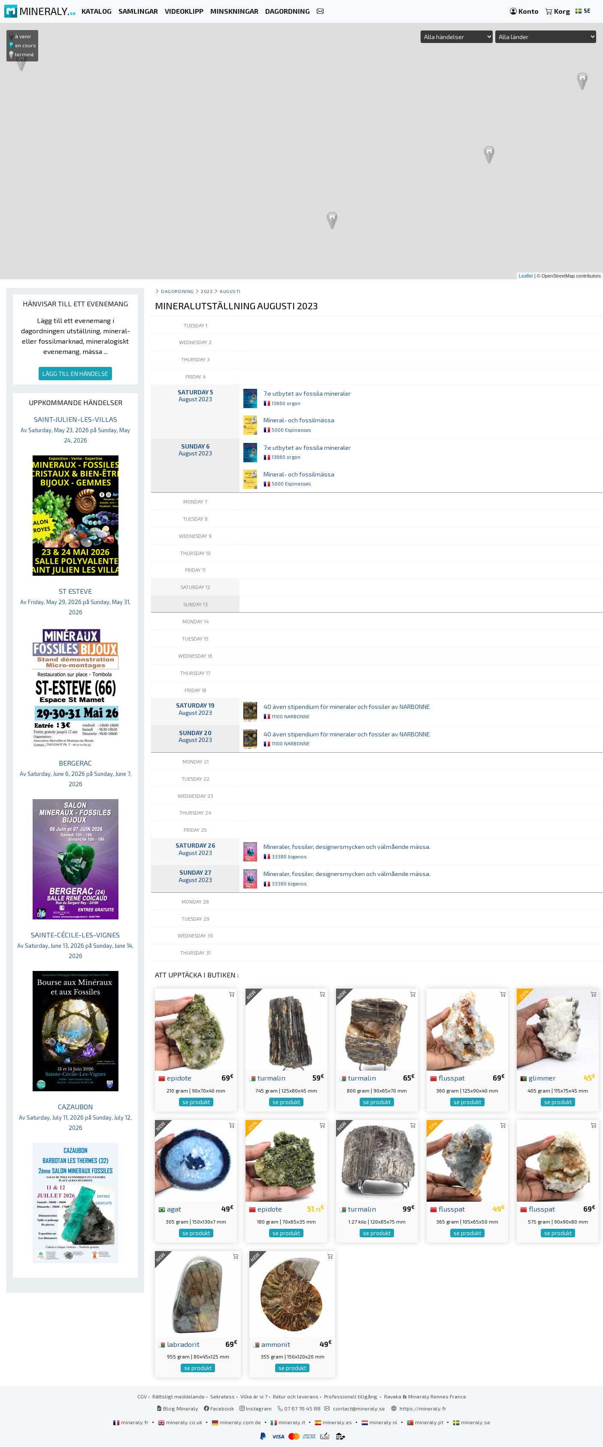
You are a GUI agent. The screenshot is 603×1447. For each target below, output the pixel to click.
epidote (174, 1077)
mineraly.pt (426, 1422)
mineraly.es (334, 1422)
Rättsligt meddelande (178, 1396)
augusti (230, 291)
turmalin (267, 1077)
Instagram (255, 1408)
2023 (206, 291)
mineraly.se (471, 1422)
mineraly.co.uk (180, 1422)
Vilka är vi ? (253, 1396)
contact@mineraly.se (359, 1408)
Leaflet (526, 275)
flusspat (447, 1077)
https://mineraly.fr (423, 1408)
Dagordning (177, 291)
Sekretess (222, 1396)
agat (169, 1208)
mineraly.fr (131, 1422)
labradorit (179, 1344)
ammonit (271, 1344)
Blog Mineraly (177, 1408)
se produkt (196, 1102)
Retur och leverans (295, 1396)
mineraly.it (288, 1422)
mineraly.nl (380, 1422)
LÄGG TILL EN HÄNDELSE (75, 373)
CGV (142, 1396)
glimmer (538, 1077)
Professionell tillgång (351, 1396)
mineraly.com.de (237, 1422)
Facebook (219, 1408)
